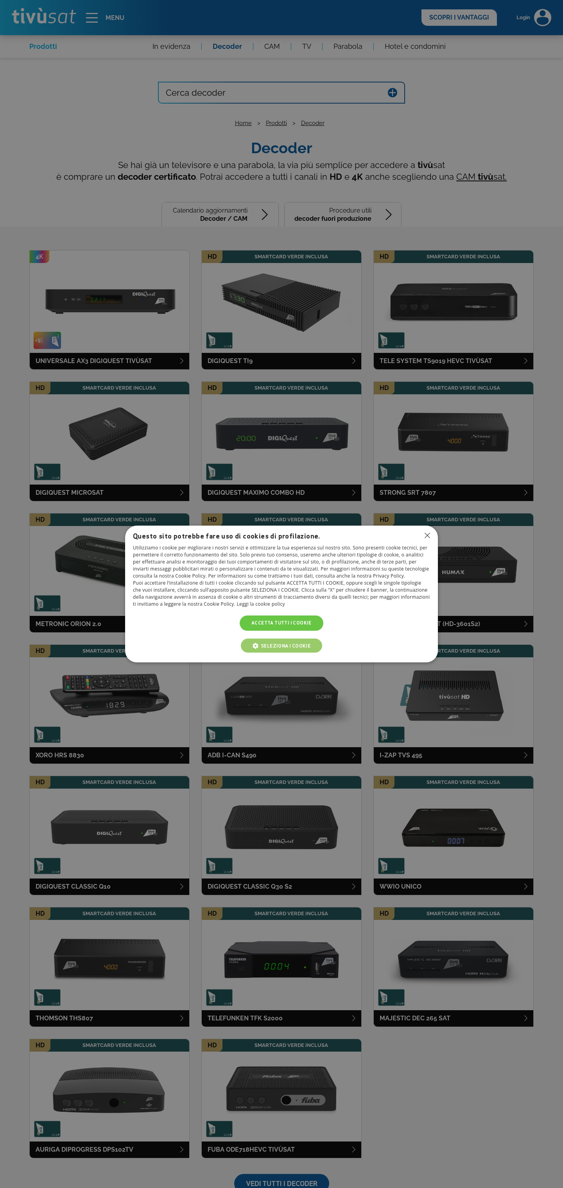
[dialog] (281, 594)
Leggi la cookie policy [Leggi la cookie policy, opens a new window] (261, 604)
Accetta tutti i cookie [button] (281, 623)
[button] (282, 646)
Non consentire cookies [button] (427, 535)
